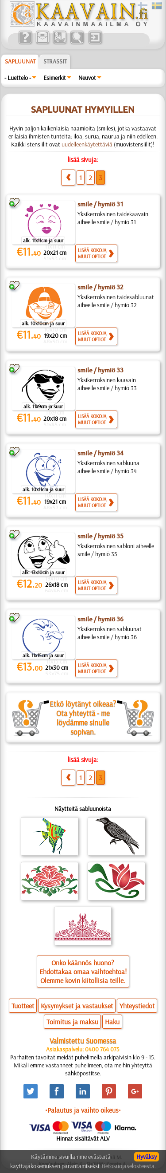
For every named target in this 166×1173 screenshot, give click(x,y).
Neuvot (87, 78)
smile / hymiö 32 (100, 287)
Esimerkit (54, 78)
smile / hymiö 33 (100, 370)
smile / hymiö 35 (100, 536)
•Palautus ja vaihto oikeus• (83, 1110)
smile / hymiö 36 (100, 619)
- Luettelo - (17, 78)
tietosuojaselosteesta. (129, 1166)
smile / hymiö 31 (100, 204)
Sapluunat (20, 61)
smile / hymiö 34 (100, 453)
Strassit (55, 61)
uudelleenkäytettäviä (87, 144)
